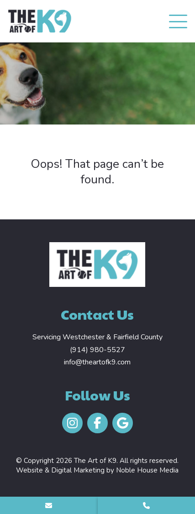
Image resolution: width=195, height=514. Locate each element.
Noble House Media (147, 470)
